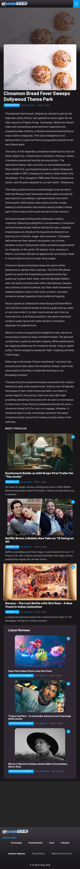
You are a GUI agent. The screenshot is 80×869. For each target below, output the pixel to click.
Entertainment (35, 842)
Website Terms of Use (62, 853)
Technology (16, 842)
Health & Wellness (16, 853)
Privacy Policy (38, 853)
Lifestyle (65, 842)
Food (51, 842)
